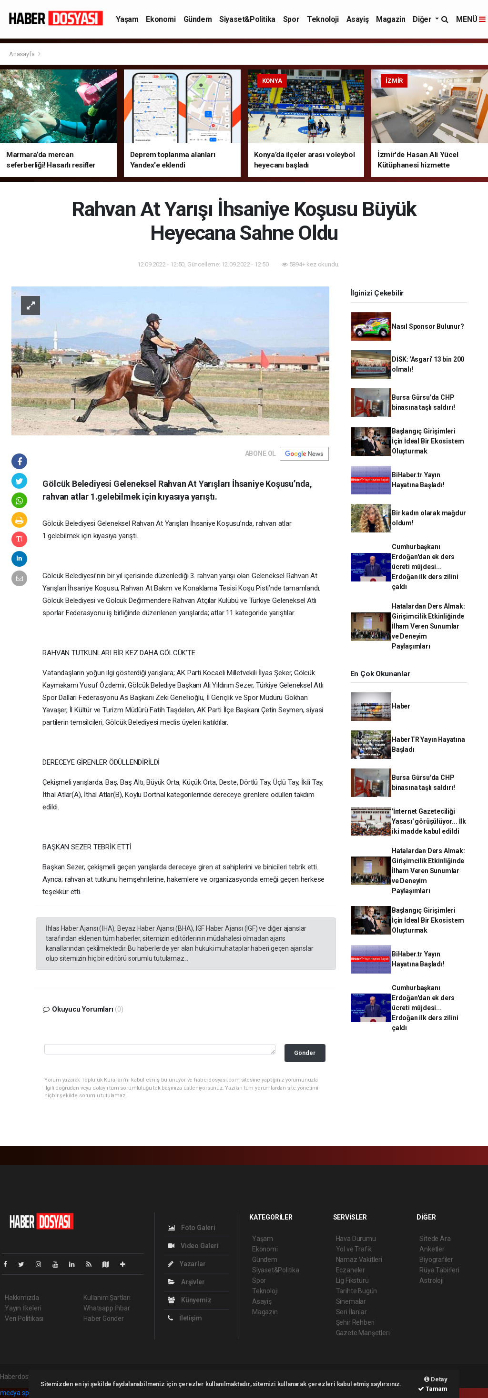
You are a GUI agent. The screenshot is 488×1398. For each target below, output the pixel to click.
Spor (291, 19)
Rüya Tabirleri (439, 1270)
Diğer (423, 19)
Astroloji (431, 1280)
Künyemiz (189, 1300)
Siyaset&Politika (247, 19)
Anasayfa (22, 54)
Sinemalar (351, 1301)
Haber (401, 706)
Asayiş (357, 19)
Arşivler (186, 1282)
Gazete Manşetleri (363, 1333)
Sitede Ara (434, 1238)
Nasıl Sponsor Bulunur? (428, 326)
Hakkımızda (22, 1297)
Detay (435, 1379)
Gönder (304, 1052)
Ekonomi (160, 19)
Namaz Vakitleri (359, 1259)
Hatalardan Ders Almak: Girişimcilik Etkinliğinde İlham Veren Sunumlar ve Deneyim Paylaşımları (428, 626)
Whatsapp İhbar (106, 1308)
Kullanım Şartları (107, 1297)
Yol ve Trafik (354, 1249)
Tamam (432, 1388)
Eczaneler (350, 1270)
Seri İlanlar (351, 1312)
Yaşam (127, 19)
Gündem (197, 19)
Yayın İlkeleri (23, 1308)
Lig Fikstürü (352, 1280)
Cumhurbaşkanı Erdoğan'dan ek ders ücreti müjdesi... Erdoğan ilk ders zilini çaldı (425, 567)
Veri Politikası (24, 1318)
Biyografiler (436, 1259)
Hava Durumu (356, 1238)
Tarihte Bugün (356, 1291)
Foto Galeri (191, 1227)
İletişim (185, 1318)
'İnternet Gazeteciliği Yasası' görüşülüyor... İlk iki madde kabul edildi (429, 821)
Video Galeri (193, 1246)
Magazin (390, 19)
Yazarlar (186, 1264)
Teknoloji (322, 19)
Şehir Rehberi (355, 1322)
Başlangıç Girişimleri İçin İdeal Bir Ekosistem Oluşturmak (428, 441)
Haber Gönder (103, 1318)
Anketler (431, 1249)
